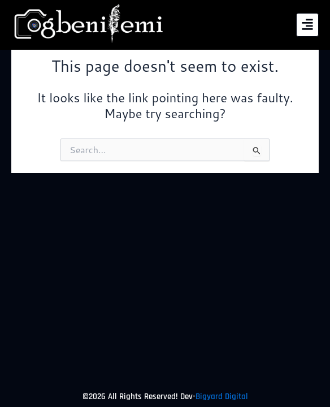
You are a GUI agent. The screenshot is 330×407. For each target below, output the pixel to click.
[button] (307, 25)
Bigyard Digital (222, 396)
